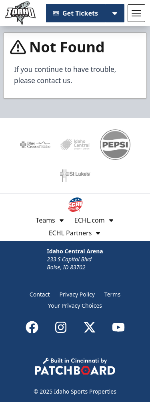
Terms (112, 294)
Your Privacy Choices (75, 305)
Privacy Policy (77, 294)
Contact (40, 294)
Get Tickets (75, 13)
